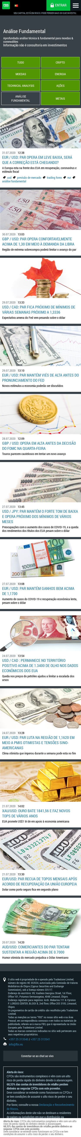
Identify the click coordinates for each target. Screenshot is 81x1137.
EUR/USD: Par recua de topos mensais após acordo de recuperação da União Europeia (39, 881)
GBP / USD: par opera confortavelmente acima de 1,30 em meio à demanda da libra (38, 241)
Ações (60, 86)
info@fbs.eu (16, 1044)
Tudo (20, 62)
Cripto (60, 62)
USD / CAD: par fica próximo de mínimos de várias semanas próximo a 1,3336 (38, 309)
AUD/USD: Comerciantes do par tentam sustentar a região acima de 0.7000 (35, 949)
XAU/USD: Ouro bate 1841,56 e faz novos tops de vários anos (36, 813)
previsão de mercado (29, 178)
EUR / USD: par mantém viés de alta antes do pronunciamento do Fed (40, 377)
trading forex (54, 178)
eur (69, 178)
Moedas (21, 74)
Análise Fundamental (20, 98)
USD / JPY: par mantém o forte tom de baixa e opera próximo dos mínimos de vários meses (40, 516)
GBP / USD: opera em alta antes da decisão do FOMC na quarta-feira (39, 446)
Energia (60, 74)
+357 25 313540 (18, 1039)
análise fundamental (14, 181)
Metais (60, 98)
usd (9, 178)
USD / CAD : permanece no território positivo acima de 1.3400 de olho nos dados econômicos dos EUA (40, 665)
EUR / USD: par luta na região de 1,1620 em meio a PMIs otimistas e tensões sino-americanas (38, 742)
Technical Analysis (20, 86)
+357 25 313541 (40, 1039)
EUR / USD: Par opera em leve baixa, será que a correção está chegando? (37, 160)
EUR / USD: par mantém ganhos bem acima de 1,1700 (38, 591)
